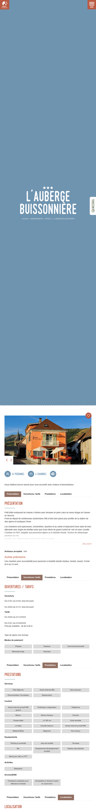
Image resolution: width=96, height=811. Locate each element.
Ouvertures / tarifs (31, 494)
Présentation (13, 578)
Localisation (66, 494)
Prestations (50, 494)
